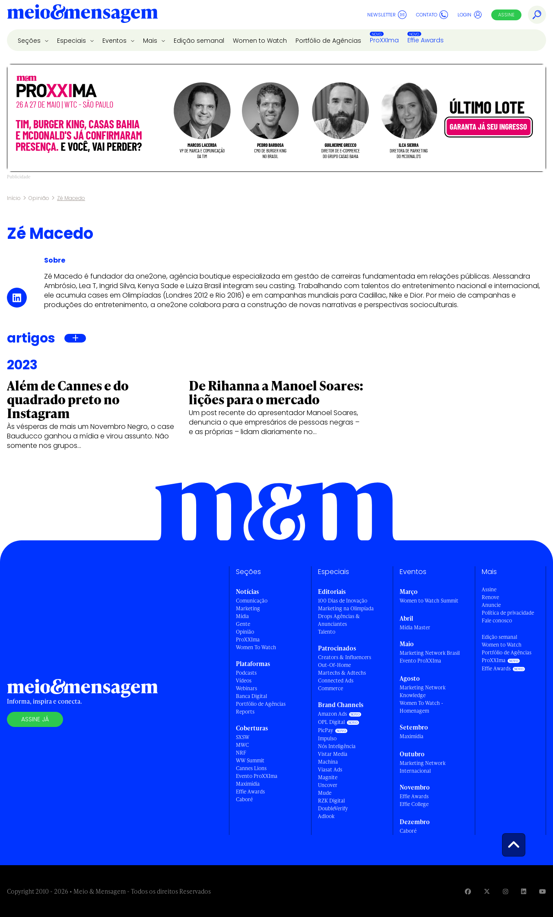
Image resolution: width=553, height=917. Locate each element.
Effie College (414, 804)
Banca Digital (251, 696)
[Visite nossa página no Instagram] (505, 891)
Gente (243, 624)
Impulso (327, 738)
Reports (245, 711)
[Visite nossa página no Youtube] (542, 891)
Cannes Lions (251, 768)
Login (470, 14)
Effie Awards (425, 40)
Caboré (244, 799)
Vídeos (243, 680)
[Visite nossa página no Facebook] (468, 891)
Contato (432, 14)
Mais (151, 40)
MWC (242, 745)
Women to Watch (260, 40)
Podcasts (246, 672)
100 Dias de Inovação (342, 600)
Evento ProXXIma (256, 776)
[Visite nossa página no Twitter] (487, 891)
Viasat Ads (330, 769)
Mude (324, 792)
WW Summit (250, 760)
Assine (506, 14)
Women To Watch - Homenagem (421, 706)
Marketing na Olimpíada (346, 608)
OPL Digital (331, 722)
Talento (326, 631)
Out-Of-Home (334, 665)
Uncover (327, 785)
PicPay (325, 730)
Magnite (327, 777)
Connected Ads (335, 680)
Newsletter (387, 14)
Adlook (326, 816)
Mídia (242, 616)
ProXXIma (384, 40)
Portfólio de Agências (328, 40)
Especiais (72, 40)
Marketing (248, 608)
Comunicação (251, 600)
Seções (30, 40)
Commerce (330, 688)
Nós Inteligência (337, 746)
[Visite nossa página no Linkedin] (523, 891)
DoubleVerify (333, 808)
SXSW (242, 737)
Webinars (246, 688)
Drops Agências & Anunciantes (339, 620)
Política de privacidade (508, 612)
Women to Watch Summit (429, 600)
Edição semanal (199, 40)
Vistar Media (332, 754)
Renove (490, 597)
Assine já (35, 719)
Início (14, 198)
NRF (241, 752)
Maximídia (248, 783)
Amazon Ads (332, 713)
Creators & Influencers (344, 657)
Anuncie (491, 605)
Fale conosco (497, 620)
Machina (328, 761)
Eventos (115, 40)
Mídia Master (415, 627)
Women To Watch (256, 647)
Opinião (39, 198)
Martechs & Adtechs (342, 672)
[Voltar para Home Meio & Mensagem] (82, 14)
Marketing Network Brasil (430, 653)
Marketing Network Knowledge (422, 691)
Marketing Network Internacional (422, 766)
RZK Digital (331, 800)
